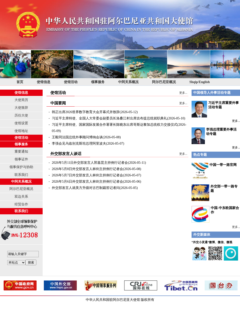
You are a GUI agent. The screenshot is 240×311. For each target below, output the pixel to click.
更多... (183, 92)
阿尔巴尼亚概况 (164, 82)
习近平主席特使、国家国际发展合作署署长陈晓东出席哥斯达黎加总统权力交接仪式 (114, 124)
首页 (19, 82)
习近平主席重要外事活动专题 (215, 109)
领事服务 (98, 82)
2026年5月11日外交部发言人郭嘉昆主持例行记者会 (90, 162)
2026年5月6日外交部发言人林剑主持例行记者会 (87, 181)
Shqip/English (199, 82)
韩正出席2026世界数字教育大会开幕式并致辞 (86, 112)
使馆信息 (43, 82)
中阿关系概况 (128, 82)
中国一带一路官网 (223, 165)
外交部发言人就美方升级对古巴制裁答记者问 (86, 188)
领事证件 (21, 159)
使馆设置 (21, 123)
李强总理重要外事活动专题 (214, 135)
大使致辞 (21, 107)
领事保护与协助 (21, 167)
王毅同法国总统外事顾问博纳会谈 (77, 137)
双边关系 (21, 196)
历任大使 (21, 115)
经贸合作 (21, 204)
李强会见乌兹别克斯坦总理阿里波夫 (79, 143)
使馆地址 (21, 131)
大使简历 (21, 100)
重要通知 (21, 151)
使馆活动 (70, 82)
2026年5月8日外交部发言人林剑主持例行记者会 (87, 169)
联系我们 (21, 175)
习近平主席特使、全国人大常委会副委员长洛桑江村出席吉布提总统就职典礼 (109, 118)
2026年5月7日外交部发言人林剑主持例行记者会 (87, 175)
